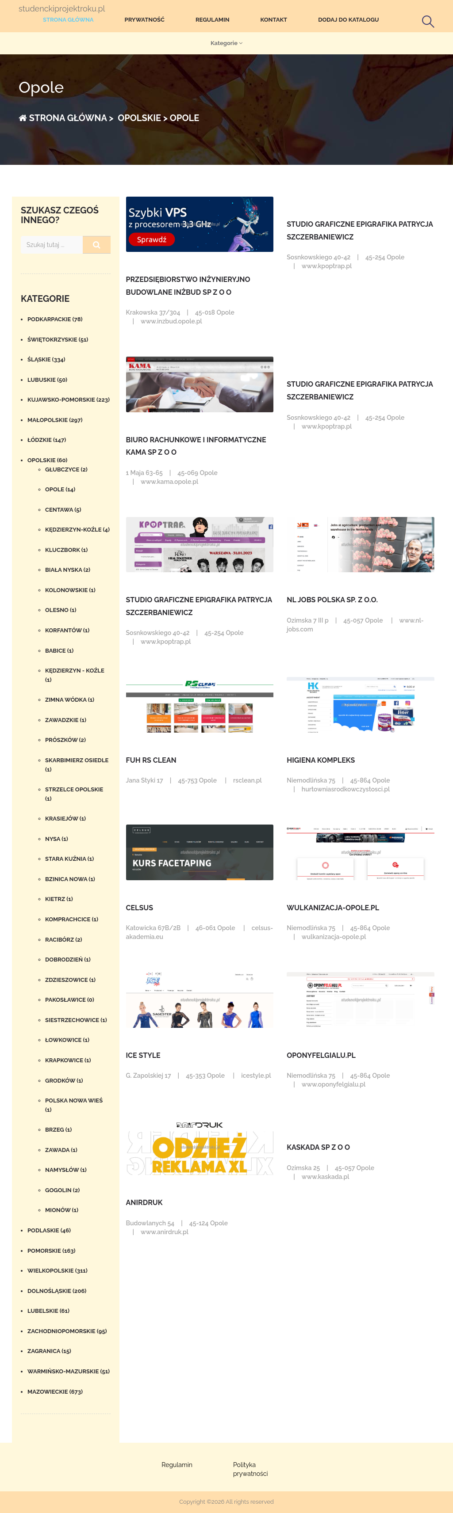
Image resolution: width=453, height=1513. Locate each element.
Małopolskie (55, 420)
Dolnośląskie (56, 1291)
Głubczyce (66, 469)
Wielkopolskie (57, 1270)
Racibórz (63, 939)
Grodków (64, 1080)
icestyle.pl (256, 1075)
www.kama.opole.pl (169, 481)
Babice (59, 650)
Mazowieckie (55, 1391)
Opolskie (47, 460)
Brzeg (58, 1129)
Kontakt (274, 19)
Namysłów (66, 1170)
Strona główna (68, 19)
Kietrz (59, 899)
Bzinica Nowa (70, 879)
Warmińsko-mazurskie (68, 1371)
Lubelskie (48, 1311)
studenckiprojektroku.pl (62, 8)
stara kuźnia (69, 858)
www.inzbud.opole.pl (171, 321)
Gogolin (62, 1190)
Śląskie (46, 359)
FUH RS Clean (151, 760)
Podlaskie (49, 1230)
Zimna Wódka (69, 699)
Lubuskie (47, 379)
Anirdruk (144, 1202)
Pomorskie (51, 1250)
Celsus (140, 908)
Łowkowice (67, 1040)
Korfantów (67, 630)
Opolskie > (141, 118)
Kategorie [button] (226, 43)
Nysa (56, 839)
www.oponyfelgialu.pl (333, 1084)
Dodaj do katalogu (348, 19)
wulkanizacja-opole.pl (333, 908)
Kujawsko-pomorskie (68, 399)
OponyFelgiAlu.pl (321, 1055)
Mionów (61, 1210)
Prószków (65, 740)
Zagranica (49, 1351)
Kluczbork (66, 550)
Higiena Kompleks (321, 760)
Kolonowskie (70, 590)
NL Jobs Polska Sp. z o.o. (332, 600)
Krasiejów (65, 818)
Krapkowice (68, 1060)
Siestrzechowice (76, 1020)
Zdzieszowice (70, 980)
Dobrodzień (68, 959)
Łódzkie (46, 440)
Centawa (63, 509)
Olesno (61, 610)
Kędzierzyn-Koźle (77, 529)
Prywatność (145, 19)
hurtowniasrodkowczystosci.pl (346, 789)
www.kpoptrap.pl (327, 266)
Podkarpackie (55, 319)
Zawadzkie (65, 720)
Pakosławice (69, 999)
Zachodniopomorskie (67, 1331)
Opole (60, 489)
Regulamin (213, 19)
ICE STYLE (143, 1055)
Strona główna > (66, 118)
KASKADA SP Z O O (318, 1147)
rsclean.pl (247, 780)
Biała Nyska (67, 569)
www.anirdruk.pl (164, 1231)
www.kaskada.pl (325, 1176)
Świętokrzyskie (57, 339)
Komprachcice (71, 919)
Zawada (61, 1150)
